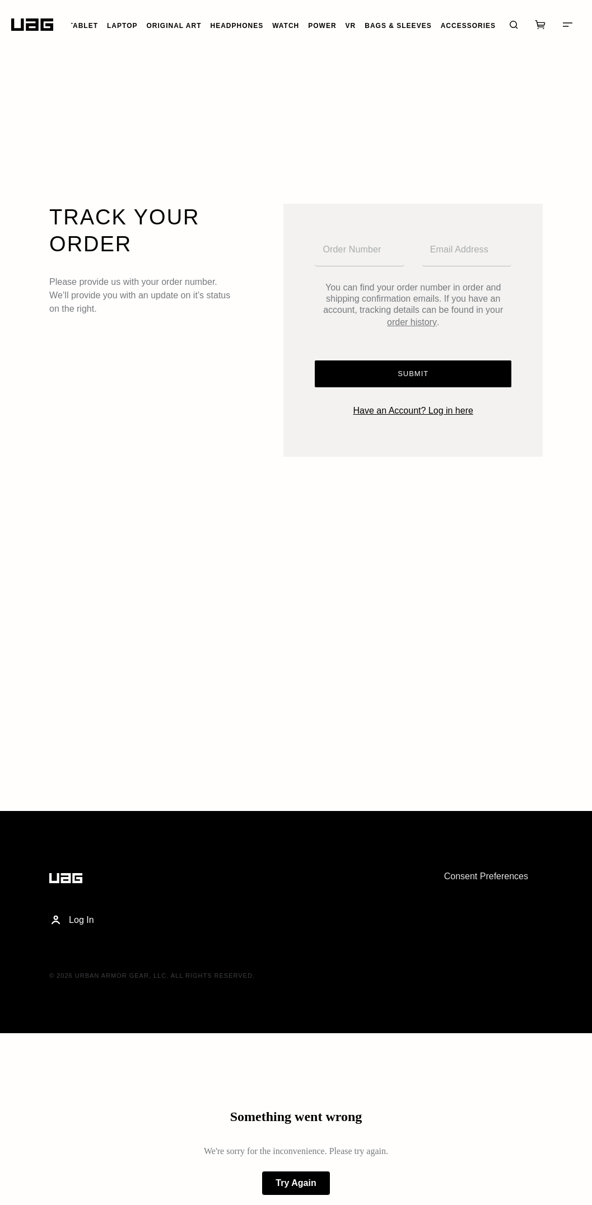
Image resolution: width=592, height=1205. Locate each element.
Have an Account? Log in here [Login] (413, 410)
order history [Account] (412, 322)
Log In (71, 920)
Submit (413, 373)
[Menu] (567, 24)
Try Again (296, 1183)
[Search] (513, 24)
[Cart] (540, 24)
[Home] (32, 24)
